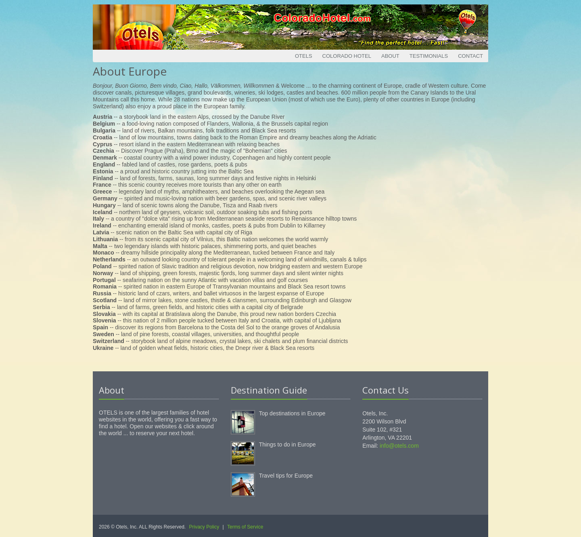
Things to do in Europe (287, 444)
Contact (470, 56)
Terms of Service (245, 527)
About (390, 56)
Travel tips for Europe (286, 475)
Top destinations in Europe (292, 413)
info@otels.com (399, 445)
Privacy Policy (204, 527)
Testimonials (429, 56)
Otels (303, 56)
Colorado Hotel (346, 56)
